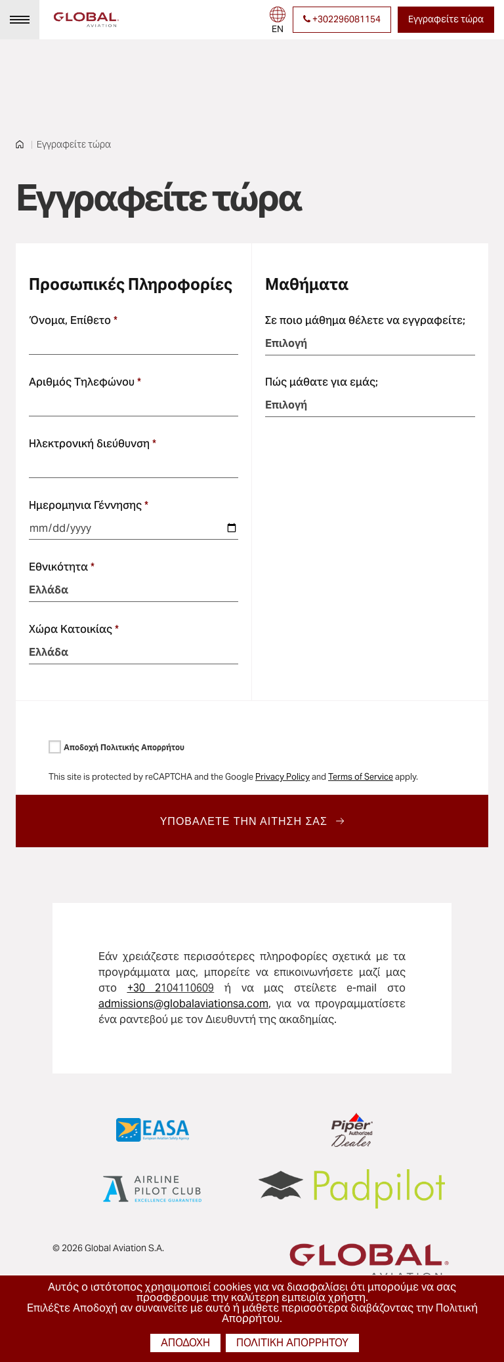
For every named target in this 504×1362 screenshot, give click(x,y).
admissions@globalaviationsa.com (183, 1004)
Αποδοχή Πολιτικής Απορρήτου (124, 747)
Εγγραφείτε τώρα (446, 19)
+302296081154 (342, 19)
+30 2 (144, 988)
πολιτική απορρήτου (292, 1343)
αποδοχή (185, 1343)
